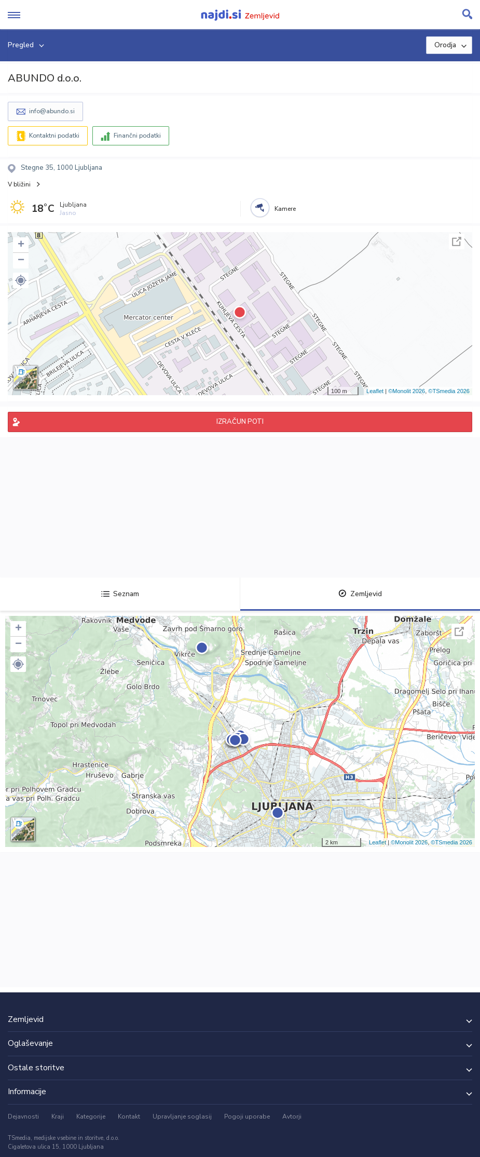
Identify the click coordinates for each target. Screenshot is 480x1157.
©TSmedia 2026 (449, 391)
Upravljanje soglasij (182, 1116)
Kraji (57, 1116)
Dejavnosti (23, 1116)
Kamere (285, 209)
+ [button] (21, 245)
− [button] (21, 260)
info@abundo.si (52, 111)
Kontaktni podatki (54, 135)
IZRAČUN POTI (240, 421)
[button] (21, 280)
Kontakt (129, 1116)
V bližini (19, 184)
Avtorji (291, 1116)
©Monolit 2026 (406, 391)
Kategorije (90, 1116)
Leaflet (374, 391)
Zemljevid (360, 594)
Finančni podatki (137, 135)
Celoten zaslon (456, 241)
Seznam (120, 594)
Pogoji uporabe (247, 1116)
